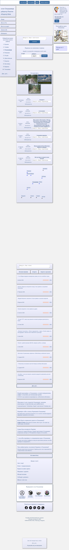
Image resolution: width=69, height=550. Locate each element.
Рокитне (6, 61)
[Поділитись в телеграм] (30, 509)
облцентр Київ (6, 14)
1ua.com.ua (23, 2)
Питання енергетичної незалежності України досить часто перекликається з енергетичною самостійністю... (34, 450)
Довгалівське (8, 58)
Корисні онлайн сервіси (23, 470)
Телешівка (7, 69)
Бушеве (6, 44)
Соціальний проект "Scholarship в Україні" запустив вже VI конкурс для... (34, 405)
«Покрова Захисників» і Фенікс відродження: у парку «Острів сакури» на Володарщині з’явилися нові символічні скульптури (34, 333)
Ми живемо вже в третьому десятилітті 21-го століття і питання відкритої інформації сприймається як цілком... (34, 414)
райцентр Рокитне (7, 11)
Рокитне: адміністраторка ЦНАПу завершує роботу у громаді (32, 344)
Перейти (44, 56)
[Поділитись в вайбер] (34, 509)
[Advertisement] (35, 21)
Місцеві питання (21, 475)
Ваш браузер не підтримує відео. (34, 65)
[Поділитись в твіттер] (38, 509)
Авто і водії (20, 464)
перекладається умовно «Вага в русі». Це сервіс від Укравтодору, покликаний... (34, 423)
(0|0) (51, 281)
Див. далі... (34, 543)
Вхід (37, 2)
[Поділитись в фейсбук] (26, 509)
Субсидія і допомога (22, 478)
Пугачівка (7, 64)
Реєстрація (31, 2)
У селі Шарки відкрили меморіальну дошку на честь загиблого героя (33, 277)
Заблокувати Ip (28, 104)
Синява (6, 47)
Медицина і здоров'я (22, 473)
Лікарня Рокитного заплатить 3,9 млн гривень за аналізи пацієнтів (33, 299)
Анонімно (34, 42)
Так (57, 20)
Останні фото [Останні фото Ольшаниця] (34, 73)
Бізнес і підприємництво (24, 467)
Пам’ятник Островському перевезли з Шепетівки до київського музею (34, 354)
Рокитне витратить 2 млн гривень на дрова (27, 310)
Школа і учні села (22, 481)
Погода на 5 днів (59, 48)
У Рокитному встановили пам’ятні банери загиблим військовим (32, 365)
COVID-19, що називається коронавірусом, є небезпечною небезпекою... (34, 396)
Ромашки (7, 52)
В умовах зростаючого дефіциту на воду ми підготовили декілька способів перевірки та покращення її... (34, 441)
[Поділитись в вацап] (43, 509)
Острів (6, 55)
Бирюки (6, 66)
